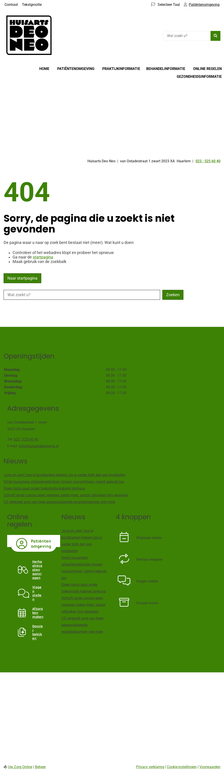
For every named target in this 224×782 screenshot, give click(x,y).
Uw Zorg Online (20, 767)
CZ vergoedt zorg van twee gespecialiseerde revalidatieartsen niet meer (59, 502)
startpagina (43, 257)
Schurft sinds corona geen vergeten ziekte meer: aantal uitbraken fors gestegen (66, 495)
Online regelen (207, 69)
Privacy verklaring (150, 767)
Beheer (40, 767)
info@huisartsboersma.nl (39, 446)
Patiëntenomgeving (75, 69)
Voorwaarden (209, 767)
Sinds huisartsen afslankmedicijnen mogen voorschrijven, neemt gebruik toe (64, 482)
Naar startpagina (22, 278)
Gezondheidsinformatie (199, 76)
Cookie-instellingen (182, 767)
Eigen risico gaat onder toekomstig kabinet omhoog (44, 488)
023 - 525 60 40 (26, 439)
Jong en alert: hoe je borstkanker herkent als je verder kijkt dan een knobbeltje (64, 475)
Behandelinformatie (165, 69)
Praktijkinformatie (121, 69)
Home (44, 69)
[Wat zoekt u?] (187, 36)
